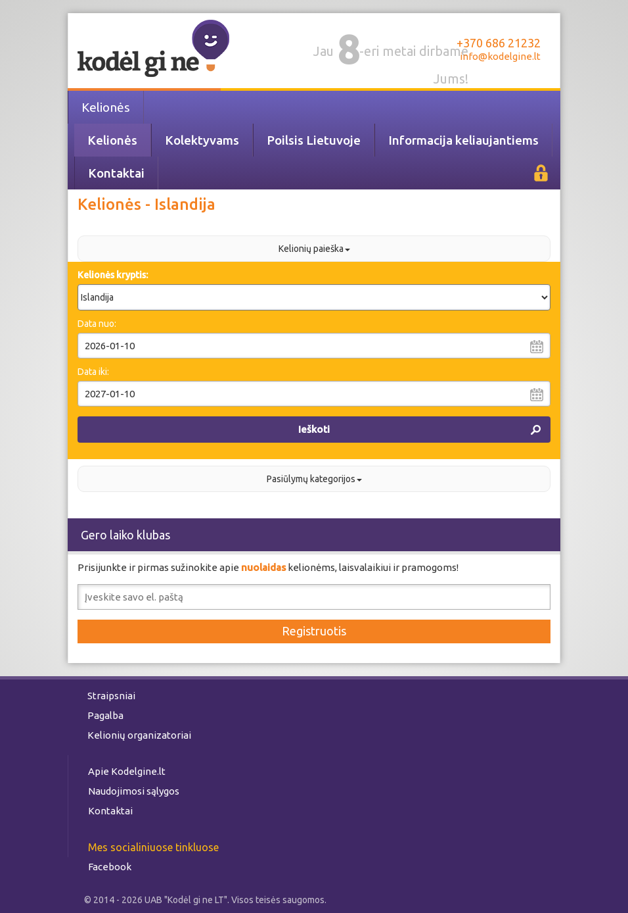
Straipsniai (111, 695)
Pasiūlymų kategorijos (314, 479)
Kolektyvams (202, 140)
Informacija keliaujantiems (463, 140)
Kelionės (105, 107)
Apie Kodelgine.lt (127, 771)
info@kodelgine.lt (500, 56)
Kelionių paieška (314, 248)
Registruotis (314, 630)
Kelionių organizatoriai (139, 735)
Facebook (109, 866)
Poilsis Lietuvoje (314, 140)
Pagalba (105, 715)
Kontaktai (116, 173)
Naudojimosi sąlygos (133, 791)
